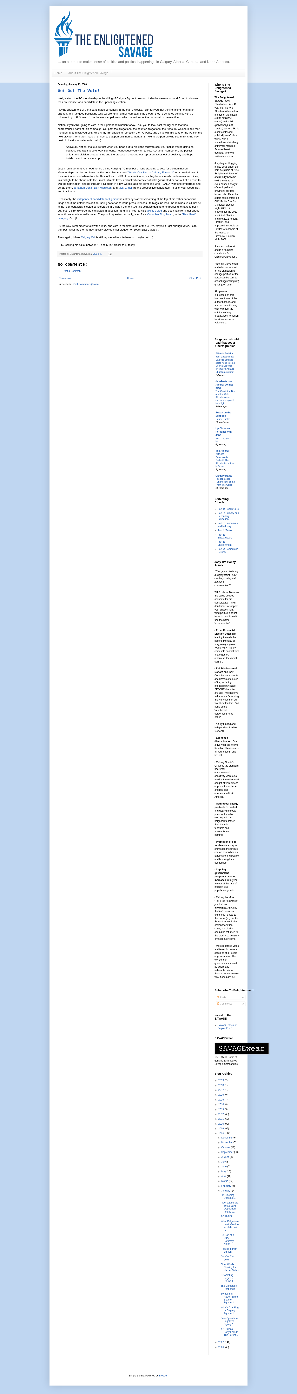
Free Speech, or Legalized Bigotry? (229, 1321)
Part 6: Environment (224, 543)
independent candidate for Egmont (98, 199)
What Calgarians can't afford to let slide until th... (230, 1226)
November (227, 1142)
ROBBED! (226, 1216)
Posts (221, 997)
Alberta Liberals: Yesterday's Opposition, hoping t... (230, 1207)
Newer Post (65, 278)
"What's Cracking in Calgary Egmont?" (150, 172)
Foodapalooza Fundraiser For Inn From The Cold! (225, 482)
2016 (221, 1094)
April (224, 1176)
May (224, 1171)
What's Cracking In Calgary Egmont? (230, 1310)
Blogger (163, 1375)
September (227, 1152)
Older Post (195, 278)
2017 (221, 1090)
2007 (221, 1342)
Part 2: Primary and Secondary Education (228, 516)
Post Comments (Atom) (86, 284)
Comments (224, 1003)
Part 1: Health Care (228, 509)
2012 (221, 1114)
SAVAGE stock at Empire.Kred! (227, 1027)
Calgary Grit (88, 237)
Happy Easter (223, 419)
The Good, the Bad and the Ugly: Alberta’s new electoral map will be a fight (225, 397)
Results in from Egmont (229, 1250)
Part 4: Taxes (225, 530)
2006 (221, 1347)
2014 (221, 1104)
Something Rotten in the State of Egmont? (229, 1298)
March (225, 1181)
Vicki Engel (125, 187)
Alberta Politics (224, 353)
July (223, 1161)
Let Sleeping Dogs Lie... (228, 1196)
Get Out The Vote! (79, 91)
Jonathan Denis (83, 187)
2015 (221, 1099)
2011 (221, 1118)
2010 (221, 1123)
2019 (221, 1080)
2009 (221, 1128)
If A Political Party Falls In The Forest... (229, 1332)
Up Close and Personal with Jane (224, 432)
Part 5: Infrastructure (225, 536)
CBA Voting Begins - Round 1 (227, 1278)
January (226, 1190)
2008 (221, 1133)
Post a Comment (72, 271)
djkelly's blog (154, 210)
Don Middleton (103, 187)
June (224, 1166)
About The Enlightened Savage (88, 73)
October (226, 1147)
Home (58, 73)
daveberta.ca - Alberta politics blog (224, 384)
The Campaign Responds (229, 1287)
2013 (221, 1109)
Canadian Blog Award (160, 214)
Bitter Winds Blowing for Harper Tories (230, 1267)
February (226, 1186)
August (225, 1157)
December (227, 1137)
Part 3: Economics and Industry (228, 525)
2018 (221, 1085)
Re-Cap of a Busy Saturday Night (227, 1239)
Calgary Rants (224, 475)
